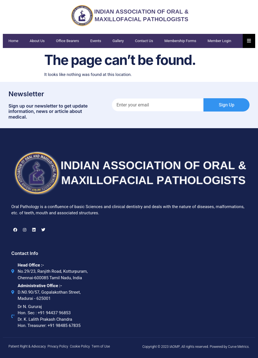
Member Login (219, 40)
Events (95, 40)
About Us (37, 40)
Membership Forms (180, 40)
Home (13, 40)
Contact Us (144, 40)
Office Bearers (67, 40)
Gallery (118, 40)
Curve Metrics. (239, 346)
